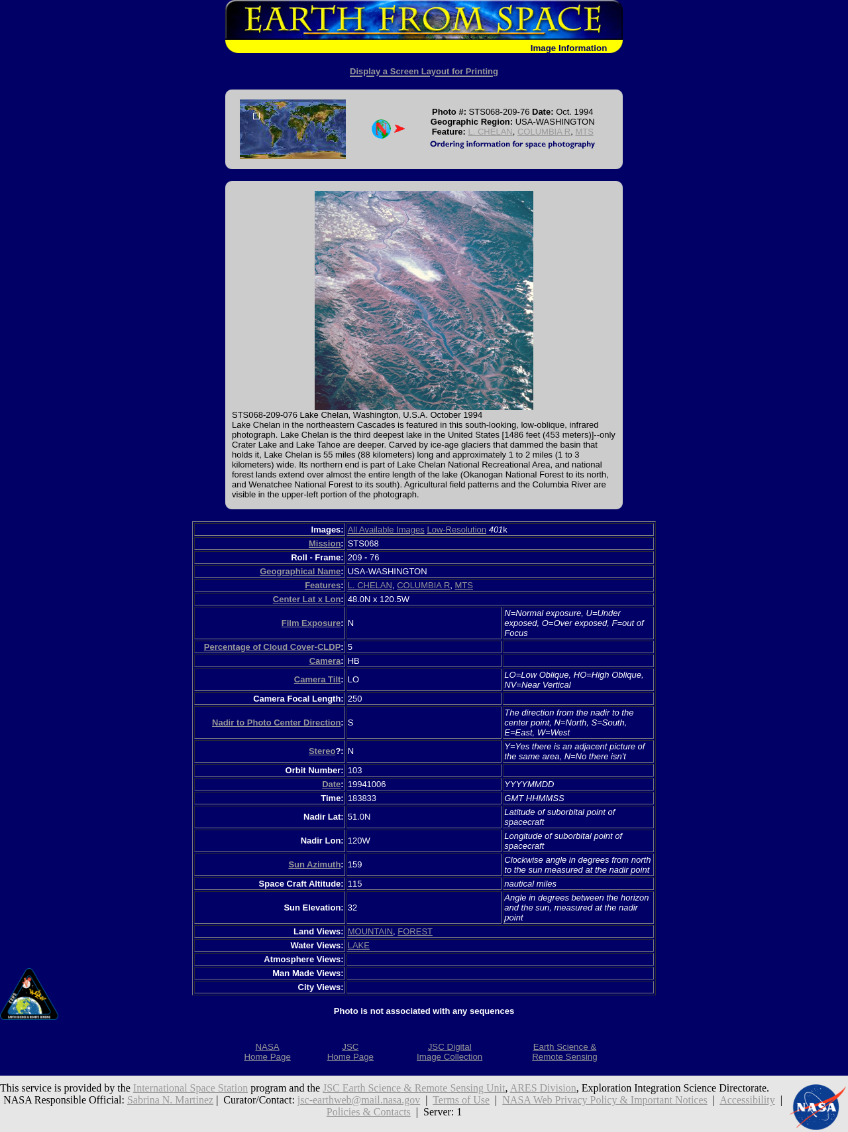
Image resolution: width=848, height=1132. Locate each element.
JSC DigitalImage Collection (449, 1052)
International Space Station (190, 1088)
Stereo (322, 751)
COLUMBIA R (543, 132)
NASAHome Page (267, 1052)
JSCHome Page (350, 1052)
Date (331, 784)
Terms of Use (461, 1099)
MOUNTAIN (370, 931)
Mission (325, 543)
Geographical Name (300, 571)
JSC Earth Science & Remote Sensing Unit (414, 1088)
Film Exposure (311, 623)
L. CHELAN (490, 132)
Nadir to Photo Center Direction (276, 722)
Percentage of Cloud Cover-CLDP (272, 647)
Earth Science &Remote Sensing (565, 1052)
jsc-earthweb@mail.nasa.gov (358, 1099)
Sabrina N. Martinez (170, 1099)
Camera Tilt (317, 679)
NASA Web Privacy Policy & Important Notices (605, 1099)
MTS (584, 132)
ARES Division (543, 1088)
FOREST (415, 931)
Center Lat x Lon (307, 599)
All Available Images (386, 530)
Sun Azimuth (314, 864)
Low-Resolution (456, 530)
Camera (325, 661)
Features (323, 585)
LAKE (359, 945)
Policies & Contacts (369, 1111)
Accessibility (747, 1099)
